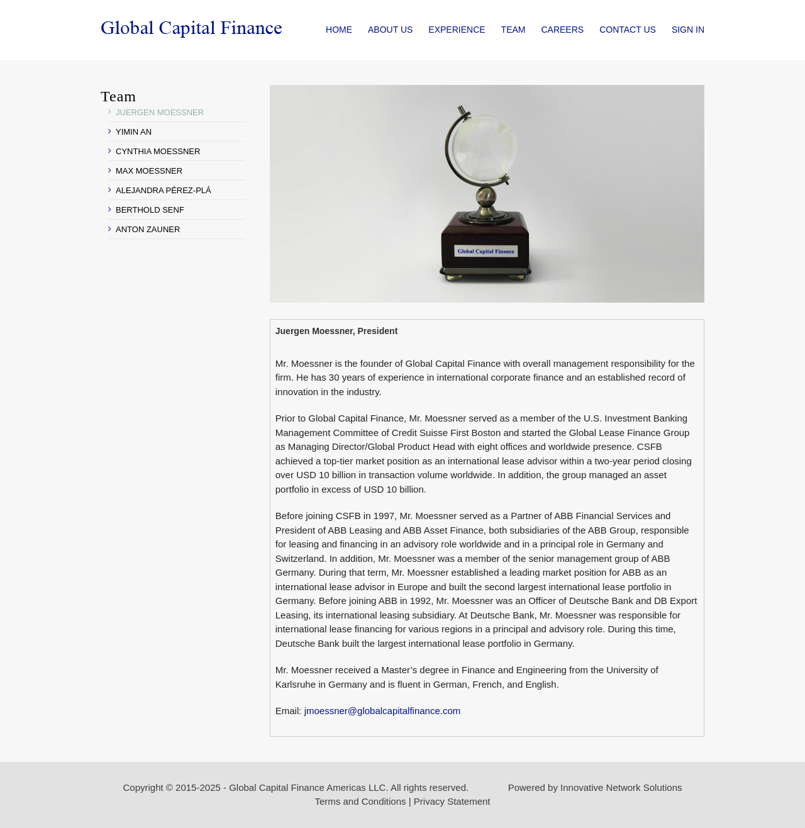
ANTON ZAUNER (148, 229)
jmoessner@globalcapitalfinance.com (382, 710)
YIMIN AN (134, 132)
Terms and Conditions (360, 801)
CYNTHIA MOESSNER (158, 151)
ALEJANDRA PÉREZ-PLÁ (163, 190)
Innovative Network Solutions (621, 787)
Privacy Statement (452, 801)
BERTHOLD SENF (150, 210)
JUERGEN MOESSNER (160, 112)
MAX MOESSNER (149, 171)
